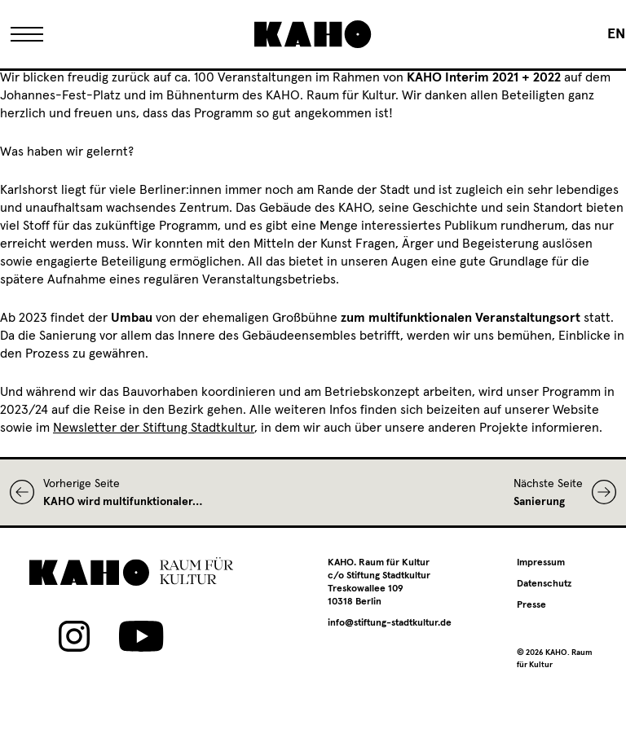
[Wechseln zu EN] (616, 34)
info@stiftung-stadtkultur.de (390, 623)
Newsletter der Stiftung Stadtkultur (153, 427)
